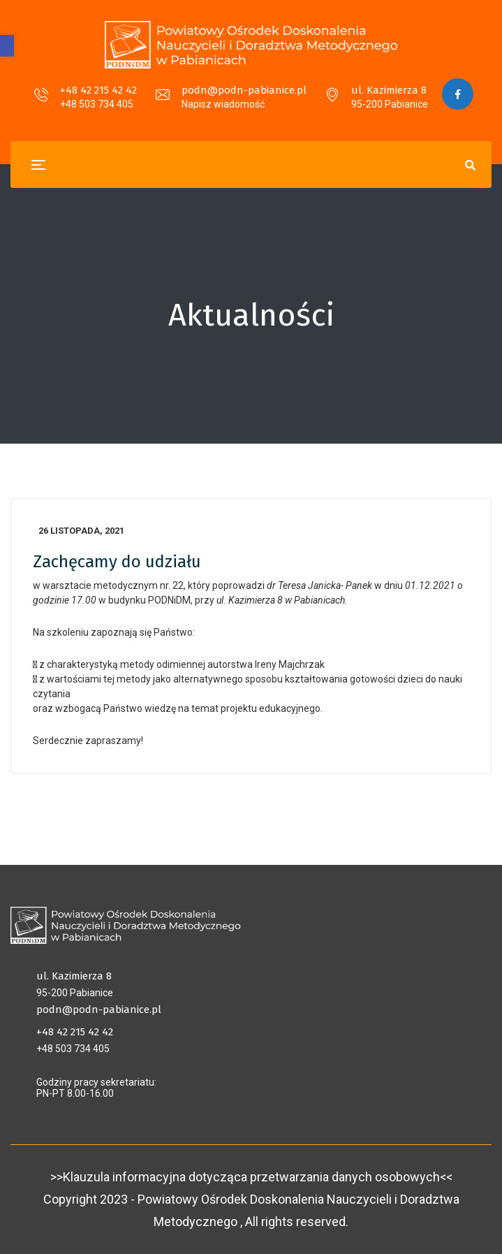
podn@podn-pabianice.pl (244, 90)
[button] (7, 46)
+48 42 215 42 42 (98, 90)
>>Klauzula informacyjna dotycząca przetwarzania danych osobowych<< (251, 1176)
